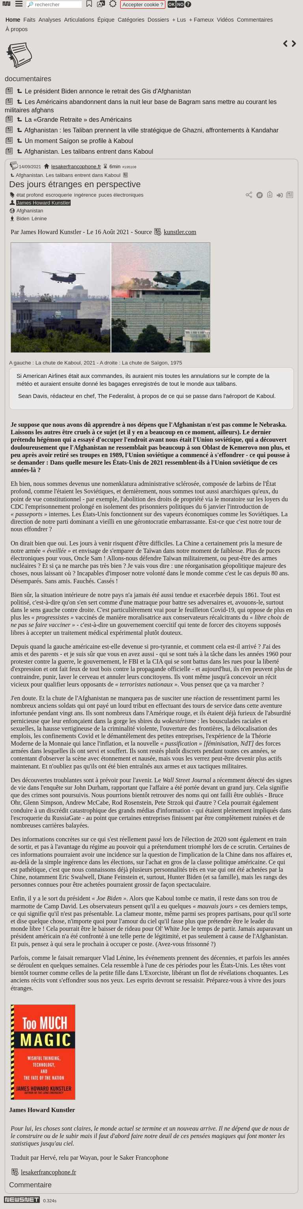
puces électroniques (121, 195)
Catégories (131, 20)
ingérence (85, 195)
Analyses (50, 20)
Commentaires (255, 20)
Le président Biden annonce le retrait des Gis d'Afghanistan (103, 91)
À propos (17, 29)
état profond (30, 195)
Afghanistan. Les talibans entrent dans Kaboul (84, 151)
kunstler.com (180, 232)
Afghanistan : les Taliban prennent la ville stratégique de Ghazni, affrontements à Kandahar (147, 130)
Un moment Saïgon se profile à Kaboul (74, 141)
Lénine (39, 218)
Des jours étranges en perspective (75, 184)
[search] (54, 4)
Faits (29, 20)
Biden (23, 218)
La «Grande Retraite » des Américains (73, 119)
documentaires (28, 79)
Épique (106, 20)
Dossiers (158, 20)
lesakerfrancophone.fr (76, 166)
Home (13, 20)
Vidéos (225, 20)
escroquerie (59, 195)
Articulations (79, 20)
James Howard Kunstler (43, 203)
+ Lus (179, 20)
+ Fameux (201, 20)
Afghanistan (30, 211)
